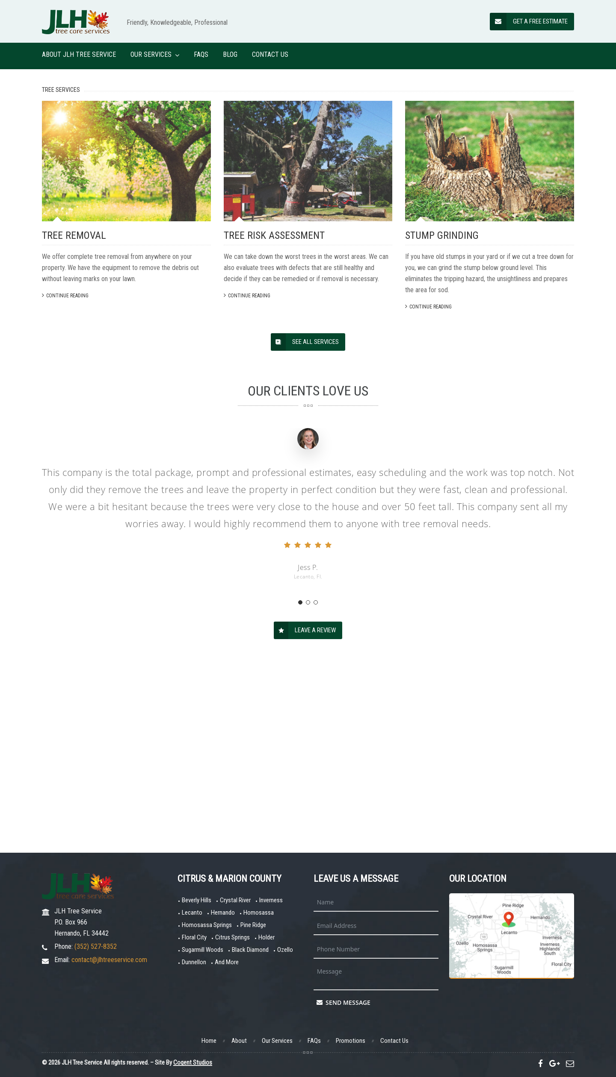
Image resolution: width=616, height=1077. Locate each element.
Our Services (151, 54)
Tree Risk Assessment (274, 415)
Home (208, 1041)
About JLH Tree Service (79, 54)
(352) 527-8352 (95, 946)
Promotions (350, 1041)
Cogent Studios (192, 1062)
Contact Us (270, 54)
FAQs (201, 54)
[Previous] (17, 156)
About (239, 1041)
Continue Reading (65, 475)
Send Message (343, 1002)
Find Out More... (293, 193)
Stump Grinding (442, 415)
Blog (230, 54)
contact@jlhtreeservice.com (109, 960)
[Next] (599, 156)
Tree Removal (74, 415)
